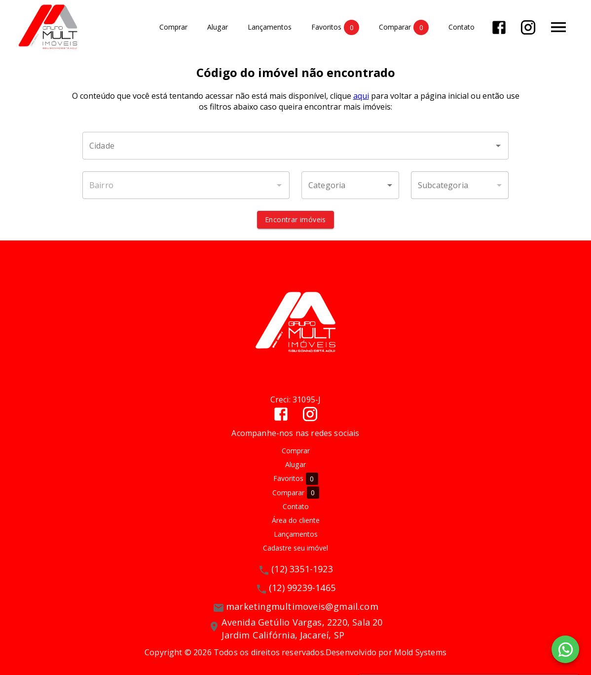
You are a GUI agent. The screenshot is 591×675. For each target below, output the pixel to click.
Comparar (404, 27)
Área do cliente (296, 520)
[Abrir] (498, 146)
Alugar (217, 27)
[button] (350, 185)
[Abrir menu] (558, 27)
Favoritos (335, 27)
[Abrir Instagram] (528, 27)
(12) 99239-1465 (302, 588)
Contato (461, 27)
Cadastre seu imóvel (295, 548)
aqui (361, 95)
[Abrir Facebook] (499, 27)
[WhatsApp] (565, 649)
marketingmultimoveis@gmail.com (302, 606)
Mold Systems (420, 652)
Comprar (173, 27)
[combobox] (295, 145)
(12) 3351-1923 (302, 569)
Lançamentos (270, 27)
